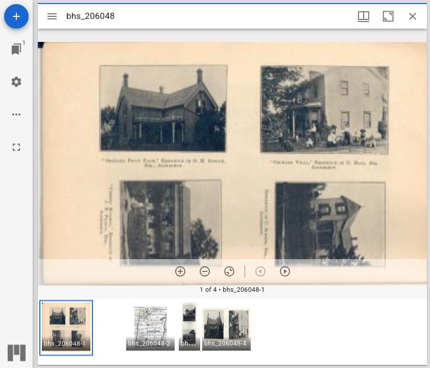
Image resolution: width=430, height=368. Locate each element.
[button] (66, 328)
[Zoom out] (205, 271)
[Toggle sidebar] (52, 16)
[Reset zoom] (229, 271)
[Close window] (412, 16)
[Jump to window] (16, 49)
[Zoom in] (180, 271)
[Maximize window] (388, 16)
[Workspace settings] (16, 82)
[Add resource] (16, 16)
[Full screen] (16, 147)
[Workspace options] (16, 114)
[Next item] (285, 271)
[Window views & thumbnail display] (363, 16)
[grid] (232, 331)
